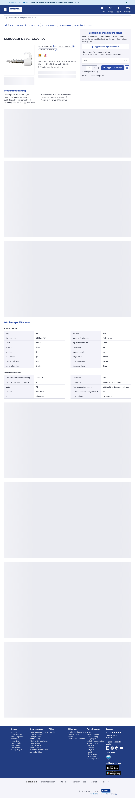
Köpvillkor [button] (53, 732)
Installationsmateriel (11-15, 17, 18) (24, 25)
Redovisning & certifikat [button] (73, 735)
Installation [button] (91, 756)
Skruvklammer (65, 25)
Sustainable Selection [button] (76, 739)
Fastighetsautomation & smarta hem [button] (95, 742)
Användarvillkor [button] (36, 752)
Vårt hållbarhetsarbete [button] (77, 732)
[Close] (126, 2)
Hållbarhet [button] (15, 739)
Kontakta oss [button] (16, 748)
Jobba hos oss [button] (16, 734)
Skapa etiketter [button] (36, 745)
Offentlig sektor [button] (93, 759)
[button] (40, 55)
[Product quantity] (89, 67)
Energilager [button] (91, 739)
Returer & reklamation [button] (39, 750)
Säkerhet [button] (90, 748)
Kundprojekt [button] (16, 743)
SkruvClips (78, 25)
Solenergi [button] (90, 745)
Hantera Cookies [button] (79, 782)
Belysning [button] (91, 732)
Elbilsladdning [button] (92, 737)
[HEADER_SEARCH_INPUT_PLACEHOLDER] (67, 17)
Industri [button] (90, 752)
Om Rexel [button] (14, 732)
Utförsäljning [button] (35, 739)
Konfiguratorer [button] (36, 737)
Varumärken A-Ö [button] (36, 734)
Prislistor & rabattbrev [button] (39, 741)
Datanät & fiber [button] (93, 734)
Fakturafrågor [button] (16, 745)
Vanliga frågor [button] (16, 750)
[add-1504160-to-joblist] (127, 67)
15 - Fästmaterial (49, 25)
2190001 (89, 25)
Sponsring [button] (15, 741)
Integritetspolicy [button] (48, 782)
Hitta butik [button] (63, 782)
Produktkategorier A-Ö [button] (39, 732)
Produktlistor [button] (35, 743)
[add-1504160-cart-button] (112, 67)
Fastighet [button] (90, 750)
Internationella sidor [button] (99, 782)
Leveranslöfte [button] (35, 748)
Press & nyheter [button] (17, 737)
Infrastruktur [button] (92, 754)
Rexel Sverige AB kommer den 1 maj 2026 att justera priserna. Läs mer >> (55, 2)
